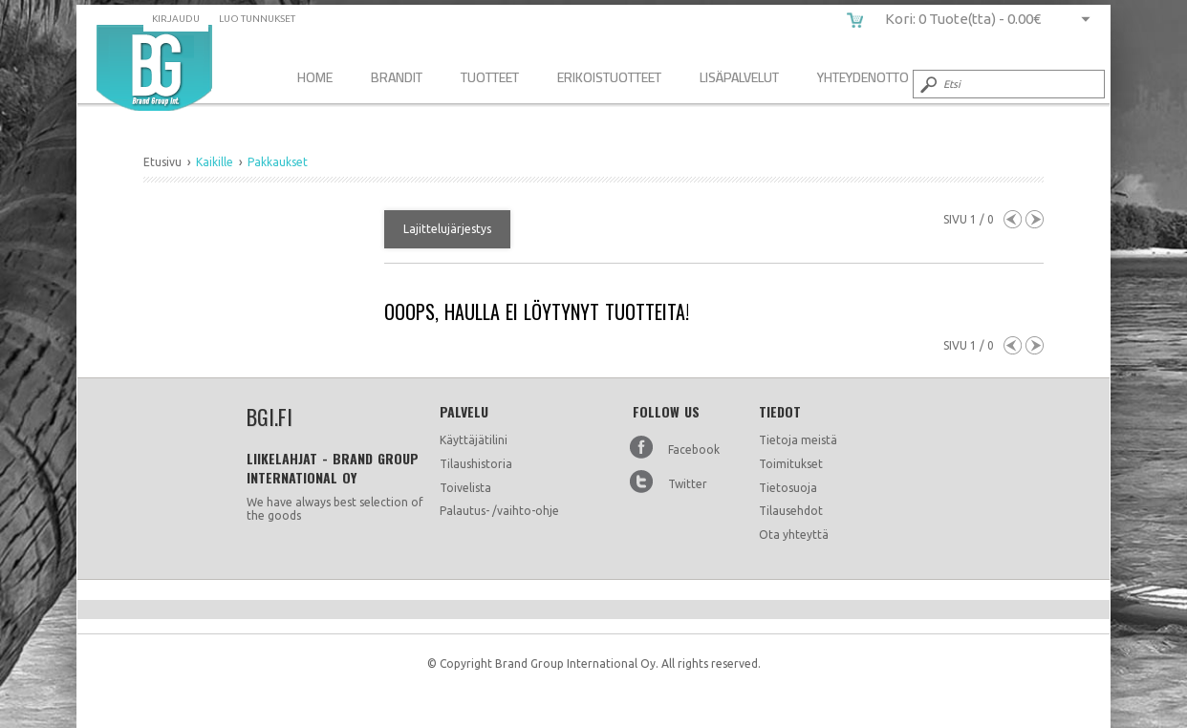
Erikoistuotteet (609, 77)
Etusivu (162, 162)
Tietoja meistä (798, 440)
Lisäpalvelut (739, 77)
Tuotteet (490, 77)
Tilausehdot (791, 510)
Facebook (694, 449)
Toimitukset (791, 464)
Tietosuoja (788, 488)
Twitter (687, 484)
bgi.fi (154, 68)
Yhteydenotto (863, 77)
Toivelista (465, 488)
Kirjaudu (176, 18)
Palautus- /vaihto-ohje (499, 510)
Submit (927, 84)
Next (1034, 219)
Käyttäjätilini (473, 440)
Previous (1013, 219)
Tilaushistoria (476, 464)
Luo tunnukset (257, 18)
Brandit (396, 77)
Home (315, 77)
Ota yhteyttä (794, 534)
